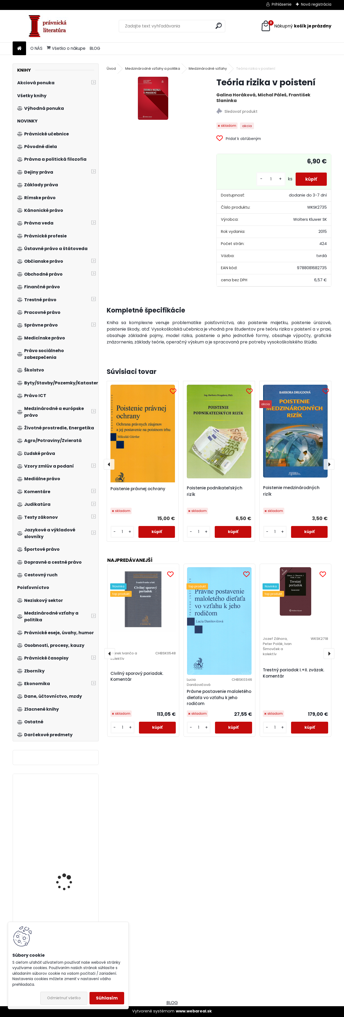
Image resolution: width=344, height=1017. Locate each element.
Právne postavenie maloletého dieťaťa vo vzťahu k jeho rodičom (219, 698)
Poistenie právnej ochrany (137, 489)
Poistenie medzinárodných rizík (291, 491)
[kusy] (268, 179)
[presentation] (109, 464)
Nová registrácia (316, 4)
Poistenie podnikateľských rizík (214, 491)
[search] (219, 26)
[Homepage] (19, 49)
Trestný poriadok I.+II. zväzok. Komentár (293, 673)
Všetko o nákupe (66, 48)
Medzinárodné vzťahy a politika (152, 68)
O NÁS (36, 48)
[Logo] (50, 26)
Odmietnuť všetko (64, 998)
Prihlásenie (282, 4)
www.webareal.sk (194, 1011)
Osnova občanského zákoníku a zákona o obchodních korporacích (68, 818)
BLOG (95, 48)
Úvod (111, 68)
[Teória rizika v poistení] (153, 98)
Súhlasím (107, 998)
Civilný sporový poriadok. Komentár (136, 676)
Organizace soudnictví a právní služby (71, 872)
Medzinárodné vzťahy (208, 68)
